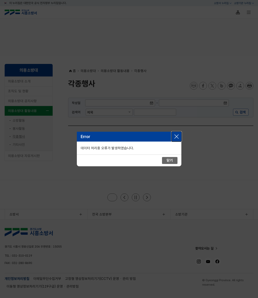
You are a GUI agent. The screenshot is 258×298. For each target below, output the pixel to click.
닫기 (176, 136)
